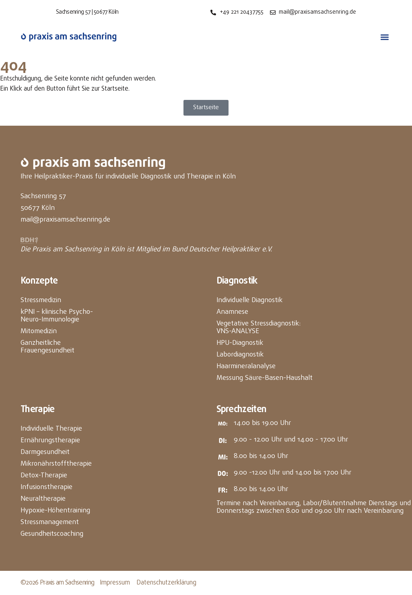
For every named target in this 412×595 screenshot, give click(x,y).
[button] (384, 37)
